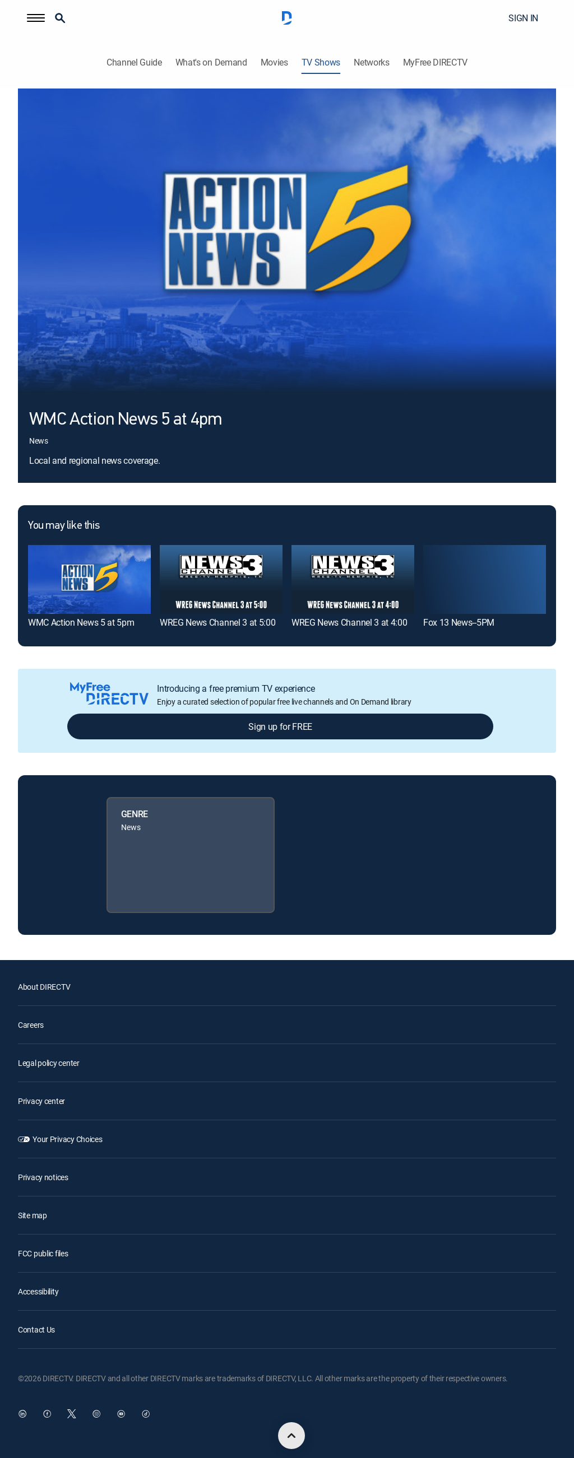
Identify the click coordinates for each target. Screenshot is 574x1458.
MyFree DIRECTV (435, 62)
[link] (89, 579)
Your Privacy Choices (67, 1139)
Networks (371, 62)
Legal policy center (49, 1063)
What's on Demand (211, 62)
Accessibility (38, 1291)
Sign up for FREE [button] (280, 726)
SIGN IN (523, 18)
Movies (274, 62)
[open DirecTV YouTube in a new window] (121, 1413)
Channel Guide (134, 62)
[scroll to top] (291, 1435)
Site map (32, 1215)
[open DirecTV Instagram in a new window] (96, 1413)
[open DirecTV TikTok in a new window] (145, 1413)
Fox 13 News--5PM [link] (458, 622)
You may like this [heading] (63, 526)
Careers (31, 1024)
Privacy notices (43, 1177)
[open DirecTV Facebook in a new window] (47, 1413)
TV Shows (321, 62)
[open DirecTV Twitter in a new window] (71, 1413)
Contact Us (36, 1329)
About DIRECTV (44, 986)
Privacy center (41, 1101)
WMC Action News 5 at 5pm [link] (81, 622)
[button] (36, 18)
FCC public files (43, 1253)
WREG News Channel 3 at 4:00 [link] (349, 622)
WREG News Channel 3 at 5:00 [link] (217, 622)
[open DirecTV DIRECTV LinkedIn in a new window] (22, 1413)
